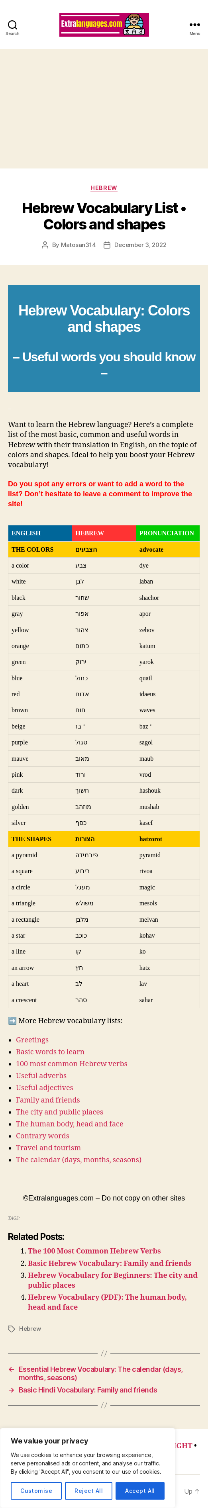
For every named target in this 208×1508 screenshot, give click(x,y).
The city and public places (59, 1112)
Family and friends (48, 1100)
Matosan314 (78, 245)
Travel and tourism (48, 1148)
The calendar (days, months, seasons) (78, 1160)
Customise (36, 1490)
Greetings (32, 1040)
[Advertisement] (104, 109)
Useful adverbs (41, 1076)
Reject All (89, 1490)
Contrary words (42, 1136)
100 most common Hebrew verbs (72, 1064)
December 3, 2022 (140, 245)
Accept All (140, 1490)
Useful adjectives (44, 1088)
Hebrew (103, 187)
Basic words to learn (50, 1052)
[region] (87, 1468)
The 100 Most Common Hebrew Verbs (94, 1251)
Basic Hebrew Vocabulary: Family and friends (109, 1263)
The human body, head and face (70, 1124)
